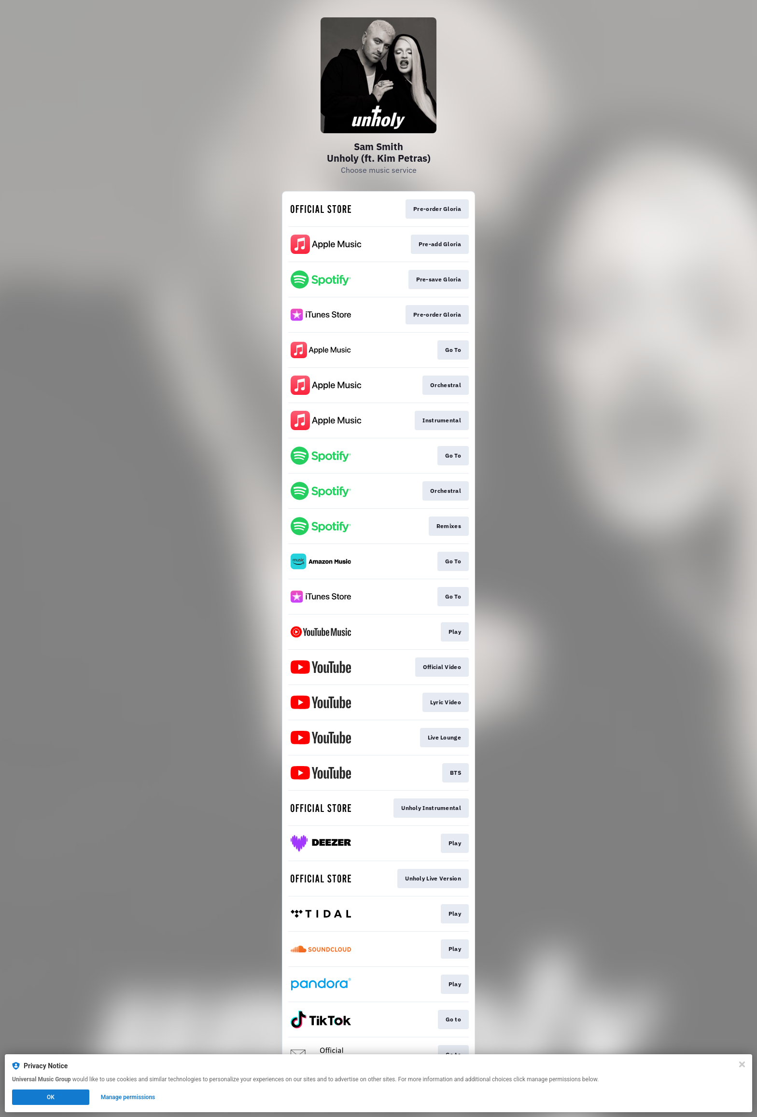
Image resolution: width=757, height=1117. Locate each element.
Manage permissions (128, 1097)
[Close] (742, 1064)
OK (51, 1097)
